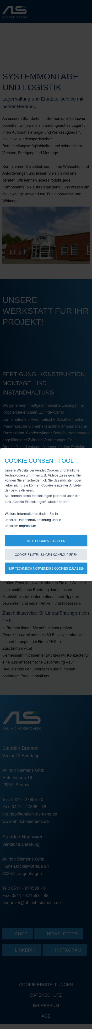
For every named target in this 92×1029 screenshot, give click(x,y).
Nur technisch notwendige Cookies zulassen (46, 568)
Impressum (27, 526)
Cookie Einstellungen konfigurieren (46, 555)
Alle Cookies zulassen (46, 541)
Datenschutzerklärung (34, 520)
